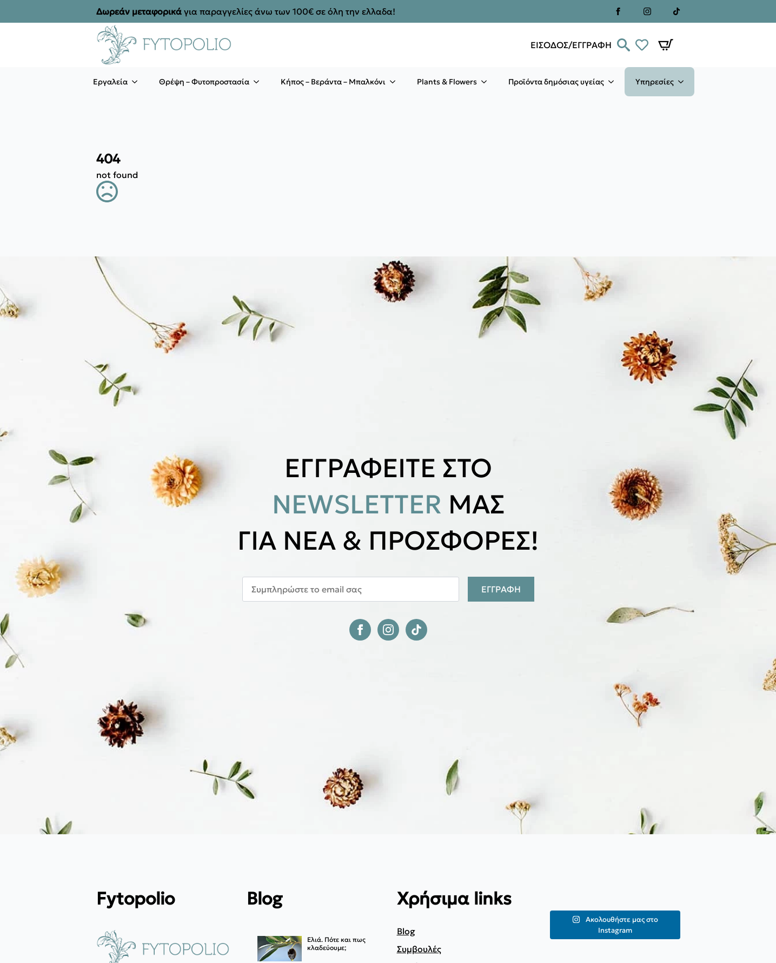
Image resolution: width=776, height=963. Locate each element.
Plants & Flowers (447, 82)
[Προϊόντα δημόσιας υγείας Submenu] (614, 81)
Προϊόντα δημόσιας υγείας (556, 82)
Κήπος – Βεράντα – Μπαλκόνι (333, 82)
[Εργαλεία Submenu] (138, 81)
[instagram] (647, 11)
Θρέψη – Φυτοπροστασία (204, 82)
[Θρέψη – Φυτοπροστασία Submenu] (259, 81)
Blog (406, 931)
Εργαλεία (110, 82)
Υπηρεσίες (654, 82)
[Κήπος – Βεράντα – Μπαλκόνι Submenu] (396, 81)
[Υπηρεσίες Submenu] (684, 81)
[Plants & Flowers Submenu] (487, 81)
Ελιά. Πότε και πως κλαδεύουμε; (336, 943)
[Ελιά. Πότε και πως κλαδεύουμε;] (279, 949)
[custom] (676, 11)
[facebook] (618, 11)
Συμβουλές (419, 949)
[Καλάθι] (665, 45)
